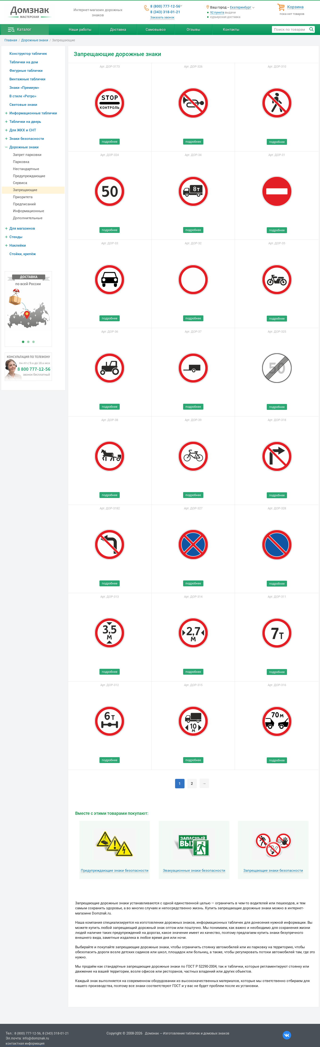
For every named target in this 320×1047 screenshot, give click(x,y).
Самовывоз (156, 29)
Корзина (295, 7)
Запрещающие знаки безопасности (273, 870)
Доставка (118, 29)
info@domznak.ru (36, 1038)
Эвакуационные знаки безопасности (194, 870)
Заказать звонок (162, 17)
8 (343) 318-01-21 (165, 12)
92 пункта (217, 12)
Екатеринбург (240, 7)
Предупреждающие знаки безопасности (114, 870)
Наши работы (80, 29)
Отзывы (193, 29)
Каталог (24, 29)
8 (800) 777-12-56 (165, 6)
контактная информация (25, 1043)
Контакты (231, 29)
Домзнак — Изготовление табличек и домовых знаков (187, 1033)
